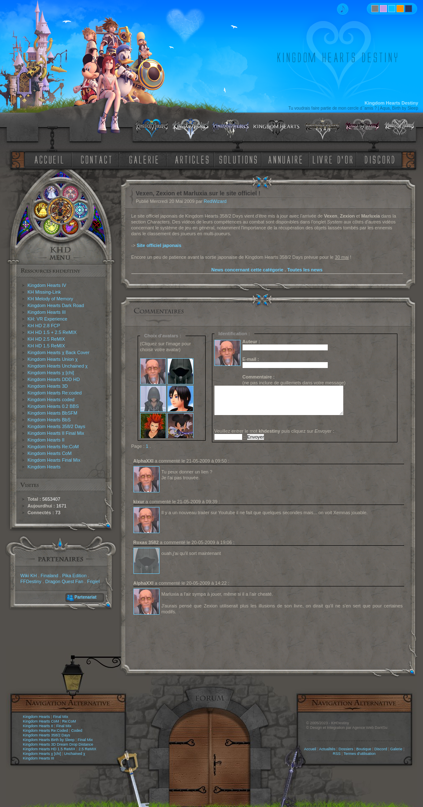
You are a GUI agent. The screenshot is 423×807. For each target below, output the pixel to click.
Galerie (396, 749)
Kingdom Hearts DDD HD (54, 379)
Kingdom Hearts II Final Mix (56, 433)
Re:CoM (69, 721)
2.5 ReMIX (87, 749)
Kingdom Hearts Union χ (53, 359)
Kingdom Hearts (44, 466)
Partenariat (86, 597)
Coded (76, 730)
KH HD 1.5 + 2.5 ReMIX (52, 332)
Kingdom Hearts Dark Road (56, 305)
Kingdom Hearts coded (51, 399)
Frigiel (93, 581)
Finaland (49, 575)
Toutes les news (304, 269)
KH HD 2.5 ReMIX (46, 339)
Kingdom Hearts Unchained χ (58, 365)
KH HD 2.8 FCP (44, 325)
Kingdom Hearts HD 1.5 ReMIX (49, 749)
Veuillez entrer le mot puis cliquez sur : (274, 431)
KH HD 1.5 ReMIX (46, 345)
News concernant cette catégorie (247, 269)
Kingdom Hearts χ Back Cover (59, 352)
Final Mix (60, 717)
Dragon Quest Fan (64, 581)
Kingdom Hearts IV (47, 285)
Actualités (327, 749)
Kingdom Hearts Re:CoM (53, 446)
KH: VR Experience (48, 318)
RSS (337, 754)
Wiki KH (29, 575)
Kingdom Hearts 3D (48, 386)
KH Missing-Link (44, 291)
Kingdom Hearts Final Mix (54, 460)
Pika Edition (74, 575)
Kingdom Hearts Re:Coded (45, 730)
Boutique (363, 749)
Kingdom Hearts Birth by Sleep (49, 740)
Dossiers (346, 749)
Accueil (310, 749)
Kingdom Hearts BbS (49, 419)
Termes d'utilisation (360, 754)
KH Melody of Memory (50, 298)
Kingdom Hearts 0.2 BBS (53, 406)
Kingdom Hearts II (46, 439)
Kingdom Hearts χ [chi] (51, 372)
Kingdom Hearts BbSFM (53, 412)
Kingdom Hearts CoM (50, 453)
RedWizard (215, 201)
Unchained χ (74, 754)
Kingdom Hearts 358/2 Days (57, 426)
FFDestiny (31, 581)
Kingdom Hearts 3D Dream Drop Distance (58, 744)
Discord (380, 749)
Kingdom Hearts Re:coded (55, 392)
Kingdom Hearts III (47, 312)
